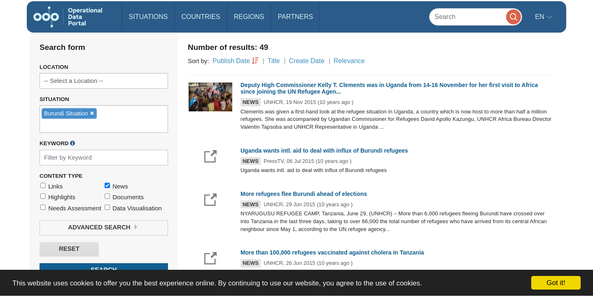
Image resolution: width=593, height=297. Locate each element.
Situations (148, 16)
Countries (200, 16)
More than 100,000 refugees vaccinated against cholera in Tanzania (332, 252)
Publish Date (231, 60)
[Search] (475, 16)
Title (274, 60)
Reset (69, 248)
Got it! (555, 283)
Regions (249, 16)
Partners (295, 16)
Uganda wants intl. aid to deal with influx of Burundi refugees (324, 150)
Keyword (57, 143)
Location (54, 67)
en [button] (540, 16)
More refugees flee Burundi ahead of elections (303, 194)
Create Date (307, 60)
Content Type (61, 176)
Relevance (349, 60)
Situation (54, 99)
